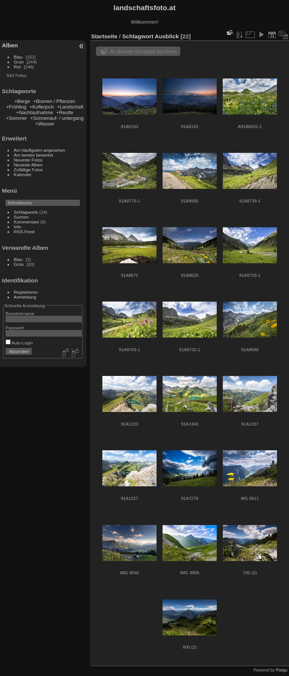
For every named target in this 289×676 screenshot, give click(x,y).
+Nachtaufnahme (34, 112)
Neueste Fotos (28, 159)
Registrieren (26, 292)
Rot (17, 66)
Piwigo (281, 670)
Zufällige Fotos (28, 169)
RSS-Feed (24, 231)
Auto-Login (19, 342)
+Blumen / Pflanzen (54, 101)
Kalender (23, 174)
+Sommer (16, 118)
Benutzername (20, 313)
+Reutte (64, 112)
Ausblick (167, 36)
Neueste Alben (28, 164)
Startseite (104, 36)
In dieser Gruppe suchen (143, 51)
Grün (19, 61)
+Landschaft (70, 107)
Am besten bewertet (33, 154)
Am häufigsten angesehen (39, 150)
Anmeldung (25, 296)
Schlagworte (26, 212)
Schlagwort (138, 36)
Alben (10, 45)
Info (17, 226)
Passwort (15, 327)
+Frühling (16, 107)
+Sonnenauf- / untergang (57, 118)
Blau (18, 56)
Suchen (21, 216)
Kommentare (26, 221)
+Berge (22, 101)
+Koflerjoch (42, 107)
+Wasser (44, 124)
